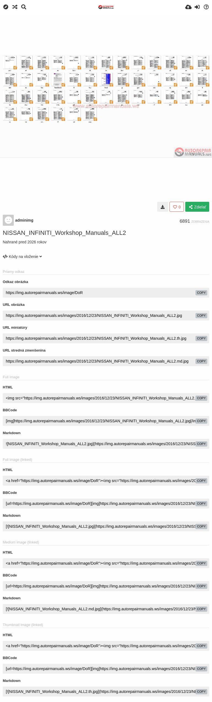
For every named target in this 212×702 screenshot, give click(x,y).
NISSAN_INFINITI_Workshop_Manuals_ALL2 (64, 232)
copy (201, 292)
